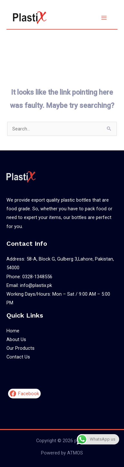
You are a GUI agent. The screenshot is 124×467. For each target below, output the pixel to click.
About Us (16, 339)
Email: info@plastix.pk (29, 285)
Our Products (20, 348)
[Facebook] (24, 393)
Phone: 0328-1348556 (29, 277)
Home (12, 331)
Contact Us (18, 357)
